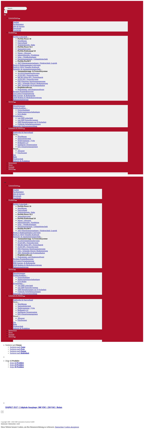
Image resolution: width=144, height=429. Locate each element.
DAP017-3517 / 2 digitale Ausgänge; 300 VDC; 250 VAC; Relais (33, 407)
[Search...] (15, 8)
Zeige (12, 361)
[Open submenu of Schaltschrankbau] (27, 108)
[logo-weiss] (11, 6)
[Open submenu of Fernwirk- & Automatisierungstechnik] (41, 69)
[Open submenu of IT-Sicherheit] (23, 116)
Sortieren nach (13, 345)
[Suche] (5, 11)
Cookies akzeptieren (71, 427)
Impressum (4, 423)
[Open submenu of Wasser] (19, 149)
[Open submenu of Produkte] (16, 200)
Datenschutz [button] (59, 427)
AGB (18, 423)
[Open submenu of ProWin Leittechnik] (28, 37)
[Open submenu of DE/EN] (15, 169)
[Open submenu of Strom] (18, 302)
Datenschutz (12, 423)
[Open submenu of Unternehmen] (19, 18)
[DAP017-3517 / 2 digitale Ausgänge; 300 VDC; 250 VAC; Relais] (22, 403)
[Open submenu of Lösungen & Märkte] (24, 296)
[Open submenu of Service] (15, 102)
